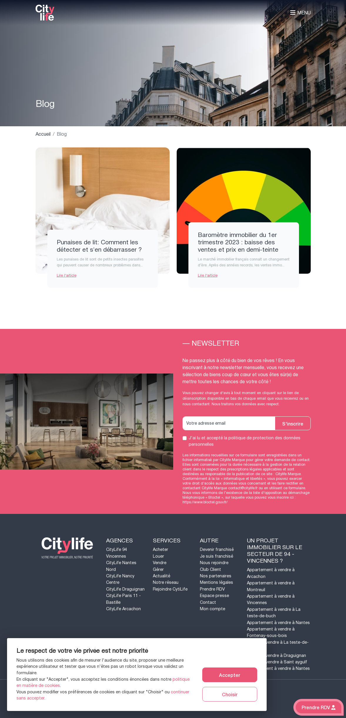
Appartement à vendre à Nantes (278, 622)
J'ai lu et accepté (244, 441)
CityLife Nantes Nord (121, 566)
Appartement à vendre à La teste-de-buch (273, 612)
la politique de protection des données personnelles (244, 441)
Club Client (210, 569)
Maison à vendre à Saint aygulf (277, 662)
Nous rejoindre (214, 562)
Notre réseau (165, 582)
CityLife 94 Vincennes (116, 552)
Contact (208, 602)
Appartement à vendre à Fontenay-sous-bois (271, 632)
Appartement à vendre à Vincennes (271, 599)
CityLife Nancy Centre (120, 579)
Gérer (158, 569)
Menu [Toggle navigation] (300, 12)
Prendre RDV (212, 589)
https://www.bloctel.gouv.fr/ (205, 502)
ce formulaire (294, 488)
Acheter (160, 549)
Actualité (161, 576)
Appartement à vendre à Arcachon (271, 573)
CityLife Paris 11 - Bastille (123, 599)
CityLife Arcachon (123, 609)
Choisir (230, 694)
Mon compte (212, 609)
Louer (158, 556)
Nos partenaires (215, 576)
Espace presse (214, 595)
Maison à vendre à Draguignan (276, 655)
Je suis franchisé (216, 556)
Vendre (159, 562)
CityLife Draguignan (125, 589)
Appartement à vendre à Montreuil (271, 586)
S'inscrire (292, 423)
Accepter (229, 674)
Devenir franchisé (217, 549)
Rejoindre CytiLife (170, 589)
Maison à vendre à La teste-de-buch (278, 645)
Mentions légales (216, 582)
